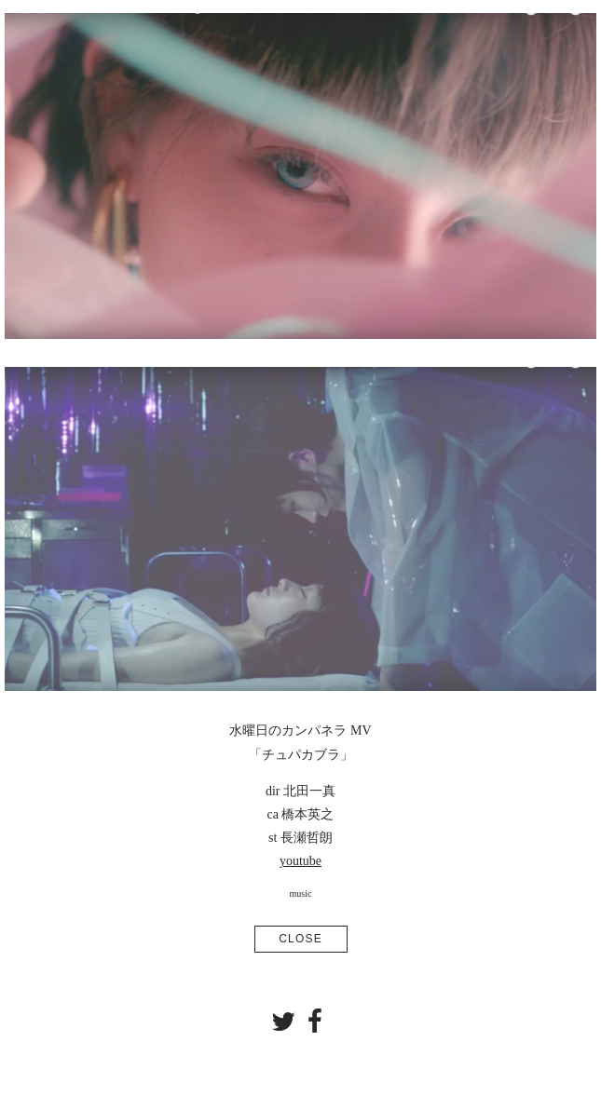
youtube (300, 861)
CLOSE (300, 938)
